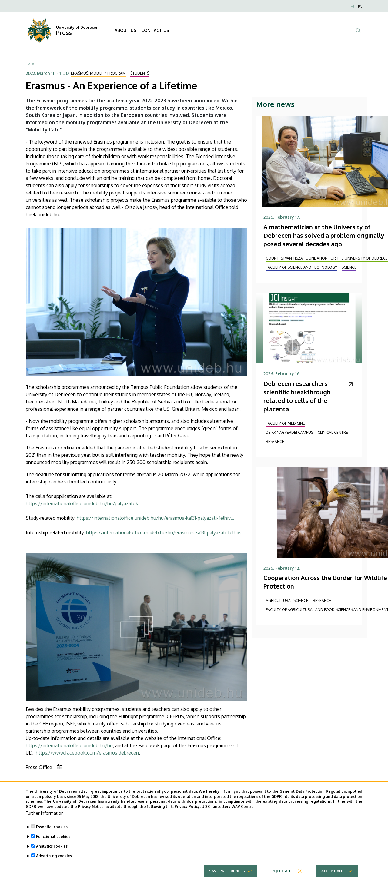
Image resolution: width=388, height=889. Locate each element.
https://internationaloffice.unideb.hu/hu (69, 745)
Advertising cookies (54, 862)
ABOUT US (125, 30)
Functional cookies (53, 843)
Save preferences (227, 877)
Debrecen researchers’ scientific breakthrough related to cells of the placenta (297, 396)
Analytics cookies (52, 853)
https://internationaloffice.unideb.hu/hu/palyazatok (82, 503)
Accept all (332, 877)
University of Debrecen (77, 27)
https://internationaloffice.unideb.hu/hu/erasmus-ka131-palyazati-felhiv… (155, 518)
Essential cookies (52, 833)
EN (360, 6)
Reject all (281, 877)
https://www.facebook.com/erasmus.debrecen (87, 753)
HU (353, 6)
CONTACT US (155, 30)
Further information (45, 819)
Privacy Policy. (188, 813)
